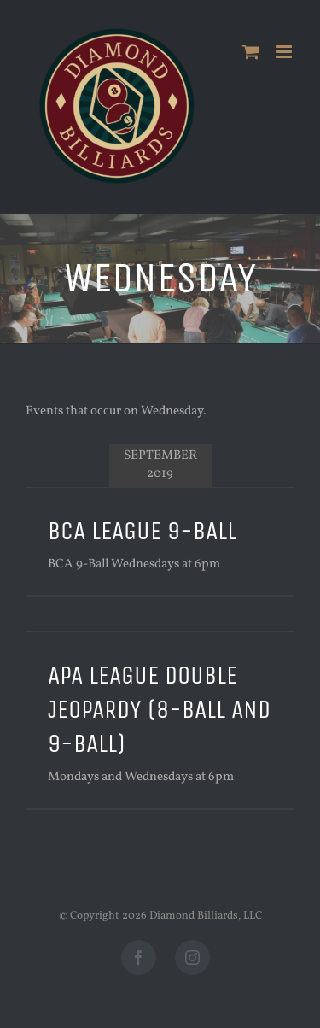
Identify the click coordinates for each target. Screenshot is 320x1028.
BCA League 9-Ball (142, 530)
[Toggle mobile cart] (250, 52)
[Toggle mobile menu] (285, 52)
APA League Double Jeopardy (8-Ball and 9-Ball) (159, 709)
